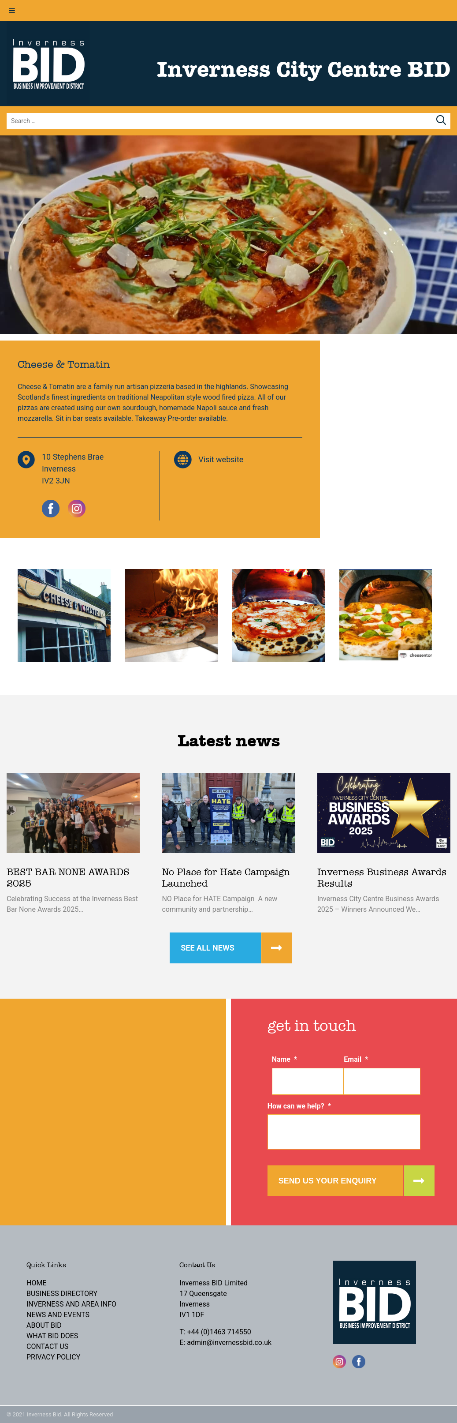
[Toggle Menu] (12, 10)
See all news (207, 947)
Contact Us (47, 1346)
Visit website (220, 459)
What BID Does (52, 1336)
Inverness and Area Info (71, 1304)
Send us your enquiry (328, 1180)
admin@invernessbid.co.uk (229, 1342)
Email (356, 1059)
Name (284, 1059)
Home (36, 1283)
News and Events (57, 1315)
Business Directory (61, 1293)
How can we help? (299, 1106)
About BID (44, 1325)
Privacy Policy (53, 1357)
